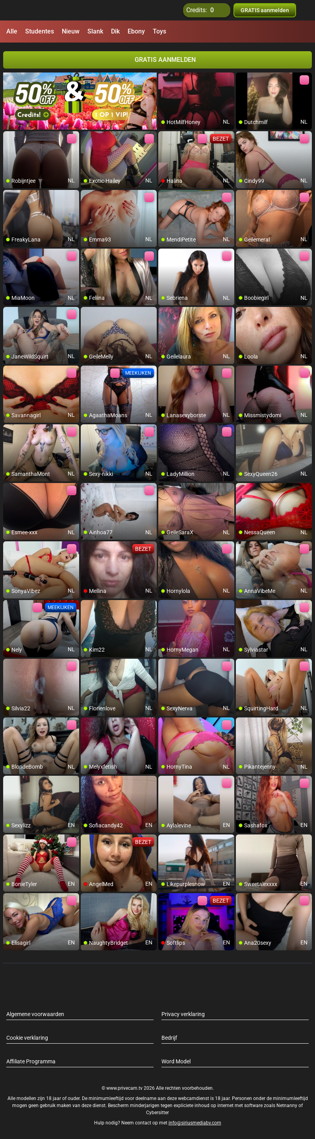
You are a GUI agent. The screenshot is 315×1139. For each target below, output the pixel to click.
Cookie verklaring (27, 1038)
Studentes (39, 31)
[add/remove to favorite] (164, 78)
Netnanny (287, 1105)
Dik (115, 31)
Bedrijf (169, 1038)
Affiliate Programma (31, 1061)
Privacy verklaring (183, 1014)
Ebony (136, 31)
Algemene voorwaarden (35, 1014)
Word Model (176, 1061)
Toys (159, 31)
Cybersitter (157, 1112)
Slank (95, 31)
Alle (11, 31)
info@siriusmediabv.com (195, 1123)
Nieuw (71, 31)
